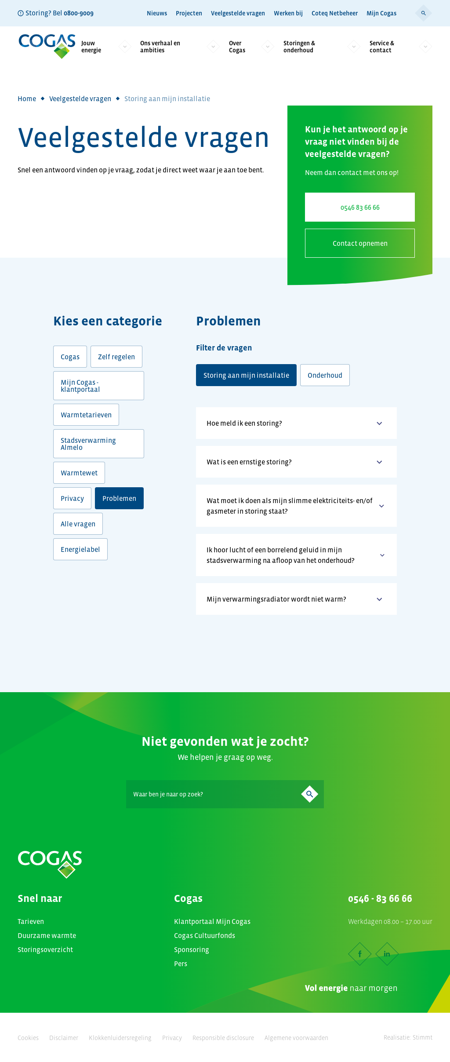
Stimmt (422, 1037)
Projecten (189, 13)
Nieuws (157, 13)
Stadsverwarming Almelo (88, 443)
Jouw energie (106, 47)
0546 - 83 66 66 (380, 898)
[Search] (225, 794)
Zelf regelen (116, 357)
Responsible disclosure (223, 1037)
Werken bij (288, 13)
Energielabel (80, 549)
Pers (180, 963)
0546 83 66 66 (360, 207)
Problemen (119, 498)
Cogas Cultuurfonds (204, 935)
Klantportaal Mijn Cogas (212, 921)
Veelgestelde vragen (238, 13)
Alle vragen (78, 524)
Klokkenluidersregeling (120, 1037)
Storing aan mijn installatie (246, 375)
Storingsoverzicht (45, 949)
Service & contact (401, 47)
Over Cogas (252, 47)
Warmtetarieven (86, 415)
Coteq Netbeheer (335, 13)
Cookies (28, 1037)
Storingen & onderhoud (322, 47)
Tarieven (31, 921)
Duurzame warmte (47, 935)
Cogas (70, 357)
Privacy (72, 498)
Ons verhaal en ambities (180, 47)
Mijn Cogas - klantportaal (80, 385)
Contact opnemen (360, 243)
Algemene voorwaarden (296, 1037)
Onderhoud (325, 375)
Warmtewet (79, 473)
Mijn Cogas (381, 13)
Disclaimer (63, 1037)
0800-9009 (79, 13)
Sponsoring (191, 949)
